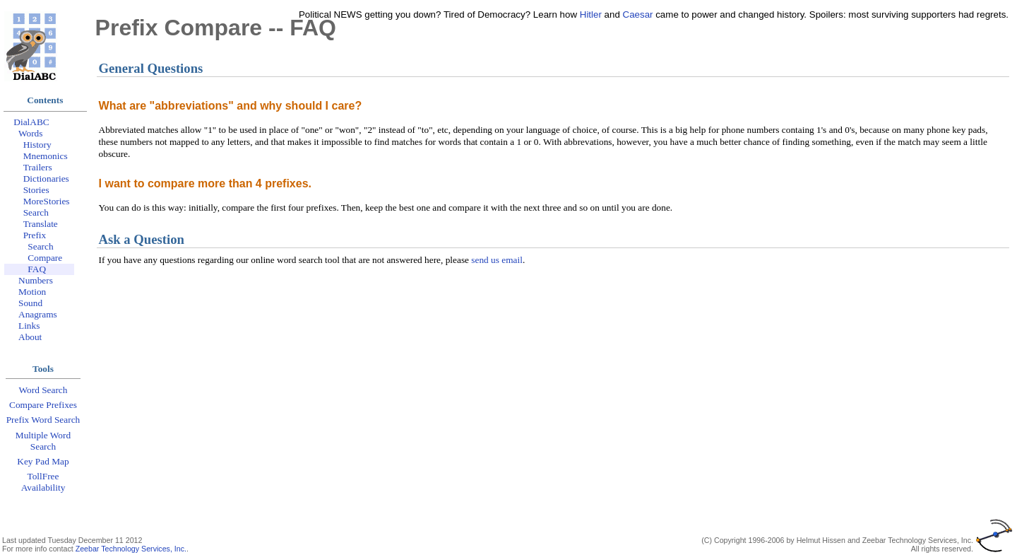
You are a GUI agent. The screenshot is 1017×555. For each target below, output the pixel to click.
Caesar (638, 14)
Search (36, 212)
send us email (497, 260)
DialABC (31, 122)
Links (29, 325)
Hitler (591, 14)
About (30, 337)
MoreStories (46, 201)
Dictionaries (46, 178)
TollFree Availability (43, 482)
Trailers (37, 167)
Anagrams (37, 314)
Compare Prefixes (43, 404)
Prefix (35, 235)
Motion (32, 291)
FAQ (37, 269)
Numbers (35, 280)
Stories (36, 190)
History (37, 144)
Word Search (43, 390)
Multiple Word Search (43, 441)
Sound (30, 303)
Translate (40, 223)
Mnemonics (45, 156)
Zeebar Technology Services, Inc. (131, 548)
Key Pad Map (43, 461)
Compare (45, 257)
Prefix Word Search (43, 419)
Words (30, 133)
